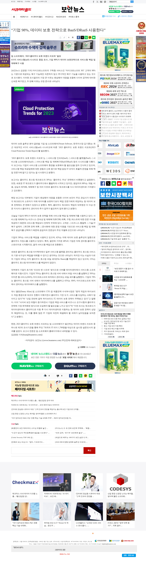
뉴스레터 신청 (42, 1)
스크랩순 (128, 263)
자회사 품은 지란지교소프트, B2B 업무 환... (117, 258)
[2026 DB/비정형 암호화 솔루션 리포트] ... (71, 442)
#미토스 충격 (74, 17)
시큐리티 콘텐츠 (126, 16)
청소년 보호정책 (53, 533)
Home (13, 24)
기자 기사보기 (86, 347)
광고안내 (22, 533)
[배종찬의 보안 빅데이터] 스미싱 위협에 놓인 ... (29, 428)
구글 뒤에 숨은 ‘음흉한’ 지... (116, 239)
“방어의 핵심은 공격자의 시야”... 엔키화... (116, 249)
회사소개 (14, 533)
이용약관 (30, 533)
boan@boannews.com (32, 335)
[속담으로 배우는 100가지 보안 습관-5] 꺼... (72, 437)
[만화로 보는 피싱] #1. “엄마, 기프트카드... (27, 442)
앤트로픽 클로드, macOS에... (116, 236)
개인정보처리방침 (40, 533)
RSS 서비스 (97, 533)
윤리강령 (64, 533)
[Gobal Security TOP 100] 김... (22, 437)
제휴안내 (79, 533)
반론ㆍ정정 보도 (129, 555)
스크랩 (34, 1)
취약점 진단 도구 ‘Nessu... (115, 230)
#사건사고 (49, 17)
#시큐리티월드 (37, 17)
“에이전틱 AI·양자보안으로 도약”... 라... (115, 246)
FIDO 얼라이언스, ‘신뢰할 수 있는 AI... (115, 255)
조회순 (104, 263)
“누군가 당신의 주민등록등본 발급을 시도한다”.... (30, 433)
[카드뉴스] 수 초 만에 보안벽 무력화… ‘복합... (73, 428)
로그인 (13, 1)
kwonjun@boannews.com (74, 550)
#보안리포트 (61, 17)
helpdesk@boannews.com (109, 544)
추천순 (116, 263)
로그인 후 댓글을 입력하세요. (47, 450)
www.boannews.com (52, 340)
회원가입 (20, 1)
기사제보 (27, 1)
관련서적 (87, 533)
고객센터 (72, 533)
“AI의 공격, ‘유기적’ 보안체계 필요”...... (70, 433)
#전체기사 (24, 17)
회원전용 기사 (110, 16)
